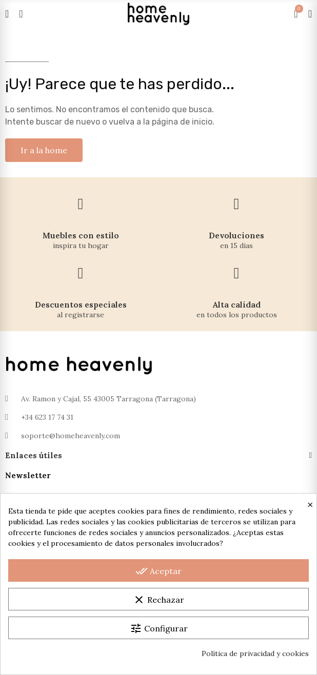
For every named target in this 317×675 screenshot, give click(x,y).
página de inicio (182, 122)
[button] (44, 150)
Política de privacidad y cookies (255, 653)
